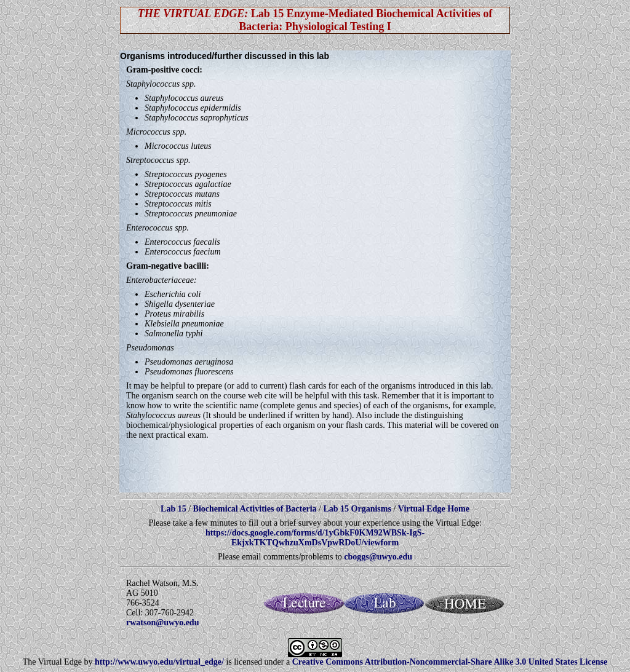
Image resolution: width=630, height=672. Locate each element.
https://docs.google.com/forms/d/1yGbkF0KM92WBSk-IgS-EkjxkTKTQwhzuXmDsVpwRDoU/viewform (315, 537)
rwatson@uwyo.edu (162, 622)
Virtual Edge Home (433, 508)
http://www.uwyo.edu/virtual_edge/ (159, 661)
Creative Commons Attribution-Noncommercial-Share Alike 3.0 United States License (450, 661)
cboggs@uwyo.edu (378, 556)
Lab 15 (174, 508)
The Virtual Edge (52, 661)
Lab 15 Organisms (358, 508)
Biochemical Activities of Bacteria (256, 508)
